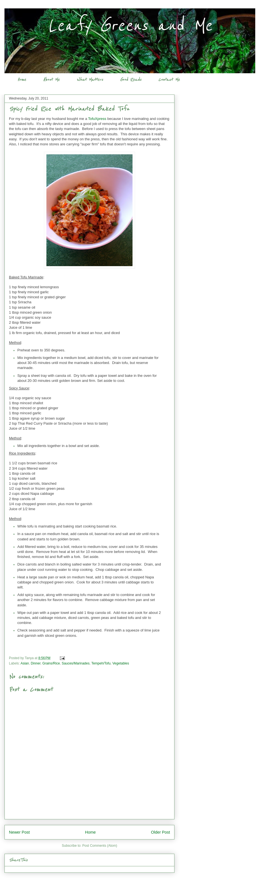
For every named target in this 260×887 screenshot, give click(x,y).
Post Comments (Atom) (99, 846)
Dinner (36, 663)
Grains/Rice (51, 663)
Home (21, 79)
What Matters (90, 79)
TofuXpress (97, 119)
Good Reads (130, 79)
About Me (51, 79)
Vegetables (120, 663)
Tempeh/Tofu (101, 663)
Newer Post (19, 832)
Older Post (160, 832)
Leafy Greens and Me (130, 26)
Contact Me (169, 79)
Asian (24, 663)
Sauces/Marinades (75, 663)
